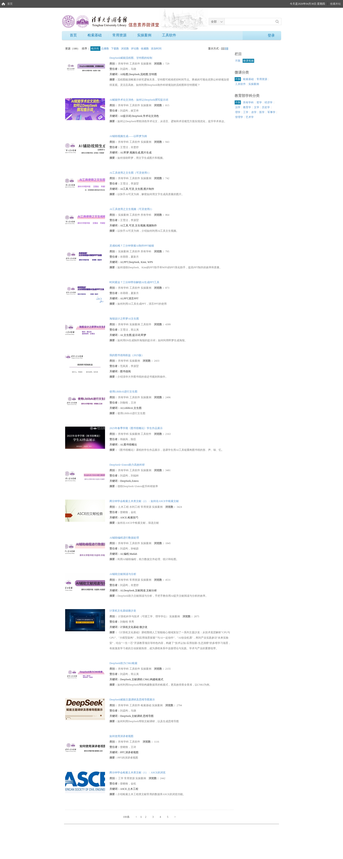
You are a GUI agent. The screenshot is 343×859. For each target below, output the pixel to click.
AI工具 (124, 188)
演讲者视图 (131, 752)
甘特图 (153, 74)
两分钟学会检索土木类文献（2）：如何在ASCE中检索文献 (144, 501)
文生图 (139, 188)
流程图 (144, 74)
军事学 (271, 112)
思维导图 (148, 716)
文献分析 (151, 590)
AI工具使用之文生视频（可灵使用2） (131, 209)
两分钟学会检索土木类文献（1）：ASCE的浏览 (137, 772)
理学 (237, 112)
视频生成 (135, 152)
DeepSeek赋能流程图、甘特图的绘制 (130, 57)
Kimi (143, 262)
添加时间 (156, 48)
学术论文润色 (151, 116)
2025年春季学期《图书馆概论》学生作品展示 (136, 428)
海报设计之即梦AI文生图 (124, 318)
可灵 (131, 188)
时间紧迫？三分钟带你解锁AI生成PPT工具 (134, 282)
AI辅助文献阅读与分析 (122, 574)
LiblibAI (128, 408)
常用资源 (119, 35)
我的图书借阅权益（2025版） (126, 355)
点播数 (105, 48)
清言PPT (133, 298)
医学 (262, 112)
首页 (10, 3)
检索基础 (95, 35)
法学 (237, 107)
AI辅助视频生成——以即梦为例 (128, 136)
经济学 (269, 102)
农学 (254, 112)
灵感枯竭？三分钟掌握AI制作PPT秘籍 (131, 245)
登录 (271, 35)
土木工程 (133, 788)
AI (121, 152)
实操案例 (144, 35)
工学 (245, 112)
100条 (126, 816)
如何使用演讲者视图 (121, 736)
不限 (237, 60)
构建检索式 (156, 679)
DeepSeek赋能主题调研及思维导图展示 (132, 699)
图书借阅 (125, 371)
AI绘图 (124, 74)
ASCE (123, 517)
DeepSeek (134, 74)
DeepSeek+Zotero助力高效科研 (127, 464)
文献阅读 (140, 590)
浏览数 (125, 48)
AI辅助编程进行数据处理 (124, 537)
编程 (126, 553)
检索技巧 (133, 517)
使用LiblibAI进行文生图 (123, 391)
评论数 (135, 48)
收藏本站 (335, 3)
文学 (256, 107)
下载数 (115, 48)
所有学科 (248, 102)
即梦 (126, 152)
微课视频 (248, 60)
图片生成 (146, 152)
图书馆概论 (130, 444)
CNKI (146, 679)
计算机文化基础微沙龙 (122, 610)
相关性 (95, 48)
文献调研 (137, 679)
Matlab (133, 553)
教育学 (247, 107)
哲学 (259, 102)
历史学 (266, 107)
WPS (150, 262)
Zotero (135, 480)
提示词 (136, 335)
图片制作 (149, 188)
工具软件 (169, 35)
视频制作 (151, 225)
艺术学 (250, 117)
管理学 (239, 117)
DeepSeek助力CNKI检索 (123, 663)
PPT (126, 262)
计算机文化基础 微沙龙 (133, 627)
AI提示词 (125, 116)
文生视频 (140, 225)
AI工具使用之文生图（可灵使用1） (130, 172)
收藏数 (145, 48)
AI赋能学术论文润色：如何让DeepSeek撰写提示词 (138, 99)
